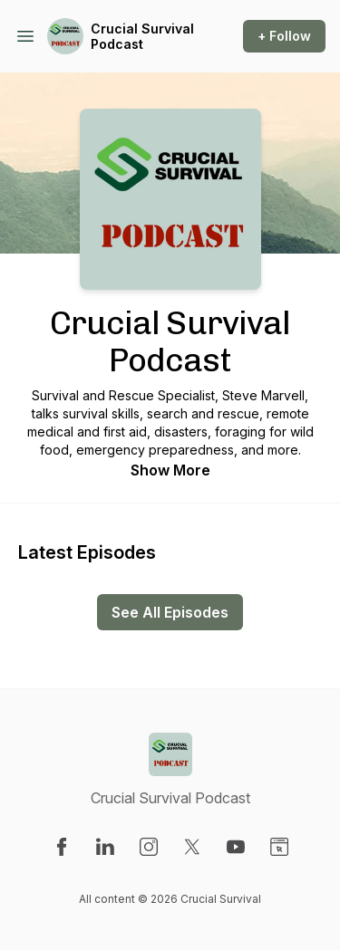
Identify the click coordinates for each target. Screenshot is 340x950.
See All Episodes (170, 612)
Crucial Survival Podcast (142, 37)
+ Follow (284, 35)
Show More (170, 470)
